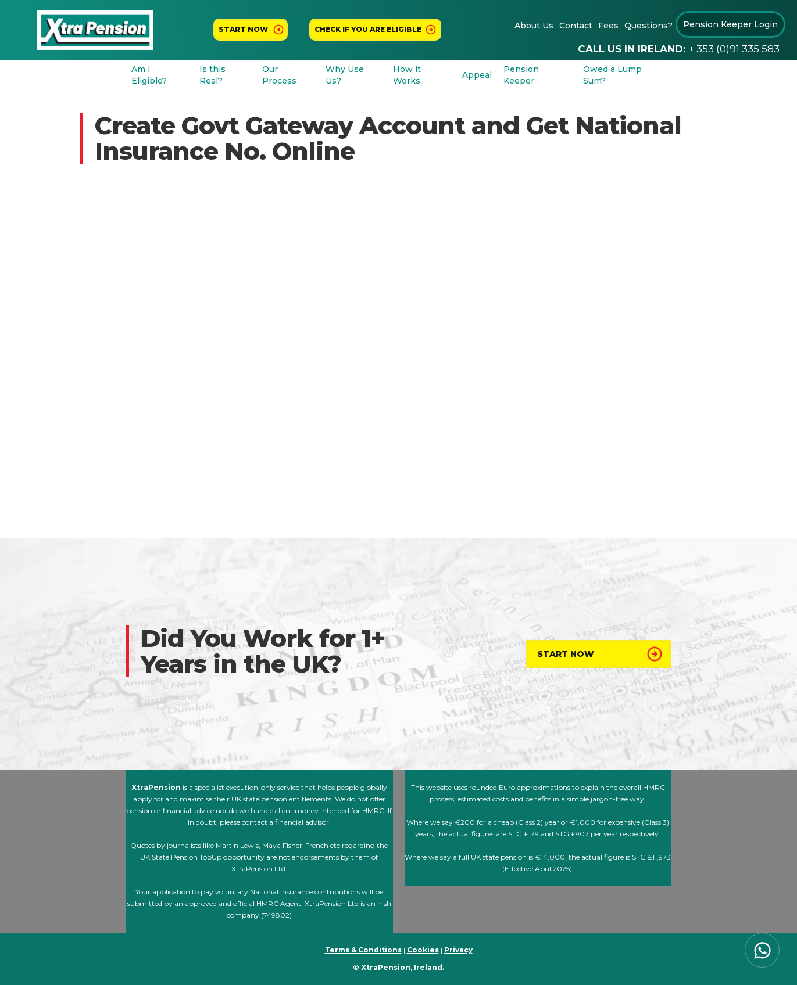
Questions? (648, 25)
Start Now (565, 654)
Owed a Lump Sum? (612, 75)
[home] (95, 30)
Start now (243, 29)
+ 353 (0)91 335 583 (734, 49)
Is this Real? (212, 75)
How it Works (407, 75)
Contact (575, 25)
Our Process (279, 75)
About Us (533, 25)
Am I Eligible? (149, 75)
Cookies (423, 950)
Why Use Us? (345, 75)
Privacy (458, 950)
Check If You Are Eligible (367, 29)
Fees (608, 25)
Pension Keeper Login (730, 24)
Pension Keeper (521, 75)
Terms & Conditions (363, 950)
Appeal (477, 75)
